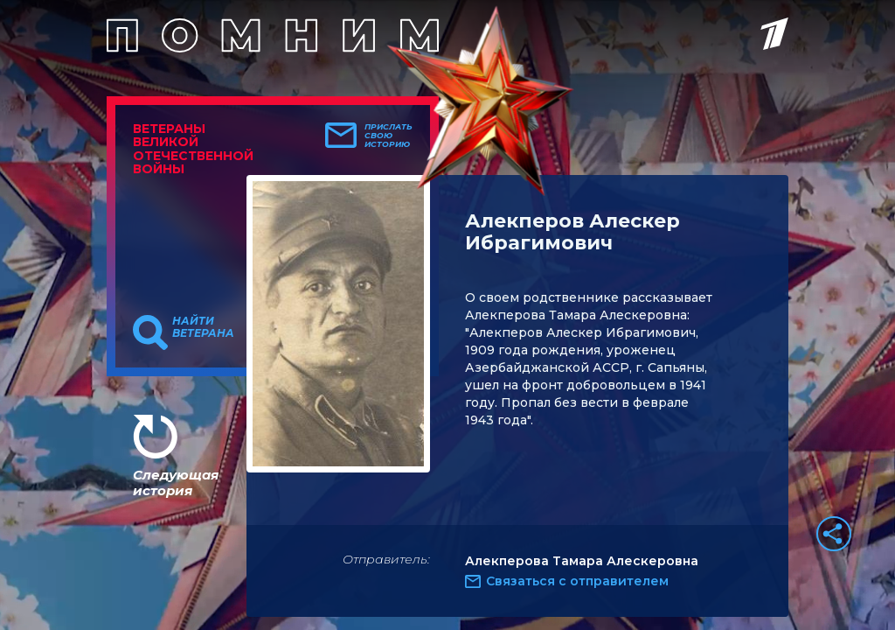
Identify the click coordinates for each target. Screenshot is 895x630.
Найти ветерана (203, 327)
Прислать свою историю (388, 135)
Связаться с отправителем (577, 581)
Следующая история (176, 482)
